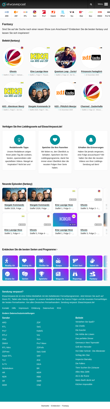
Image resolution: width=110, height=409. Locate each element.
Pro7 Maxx (41, 343)
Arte (38, 360)
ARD (4, 322)
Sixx (38, 339)
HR (3, 372)
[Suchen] (91, 4)
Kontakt (5, 308)
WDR (4, 385)
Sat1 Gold (41, 352)
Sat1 (39, 327)
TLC (4, 360)
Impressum (24, 308)
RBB (39, 377)
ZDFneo (5, 352)
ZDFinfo (40, 347)
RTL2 (4, 335)
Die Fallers (80, 363)
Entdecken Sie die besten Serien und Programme (29, 249)
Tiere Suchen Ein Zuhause (87, 367)
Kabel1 (40, 331)
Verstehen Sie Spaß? (84, 322)
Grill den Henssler (83, 347)
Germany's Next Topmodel (87, 342)
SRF (39, 356)
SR (3, 381)
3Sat (4, 339)
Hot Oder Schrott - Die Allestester (90, 351)
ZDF (39, 322)
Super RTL (7, 356)
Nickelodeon (7, 368)
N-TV (4, 364)
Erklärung (36, 308)
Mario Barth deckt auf (85, 380)
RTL (4, 327)
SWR (39, 381)
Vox (38, 335)
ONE (39, 385)
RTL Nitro (6, 347)
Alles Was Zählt (82, 372)
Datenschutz (48, 308)
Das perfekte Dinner (84, 338)
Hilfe (14, 308)
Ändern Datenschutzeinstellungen (18, 313)
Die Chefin (80, 326)
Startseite (45, 406)
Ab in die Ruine (82, 376)
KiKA (39, 364)
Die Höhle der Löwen (84, 334)
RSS (59, 308)
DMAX (5, 343)
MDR (39, 372)
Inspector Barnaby (83, 359)
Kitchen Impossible (83, 384)
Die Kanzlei (80, 330)
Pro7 (4, 331)
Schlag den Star (82, 355)
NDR (4, 377)
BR (38, 368)
